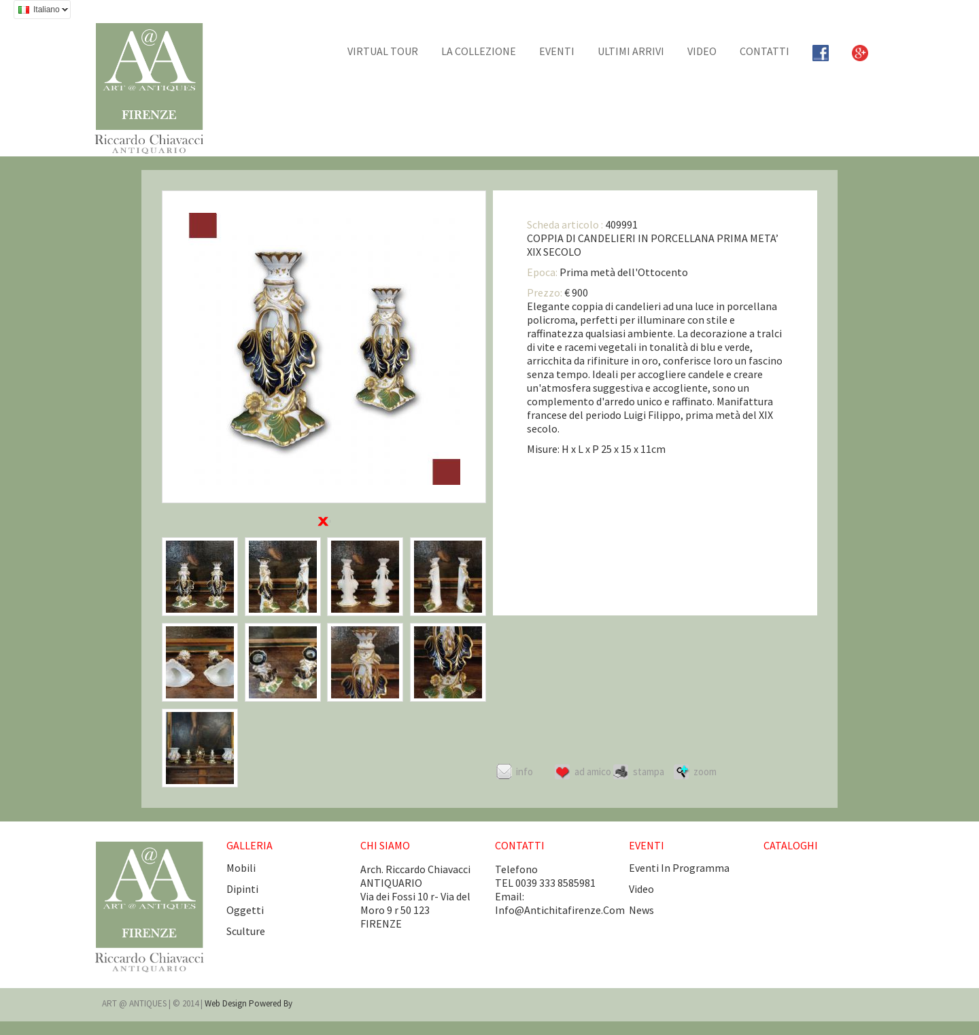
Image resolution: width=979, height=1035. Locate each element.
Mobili (241, 868)
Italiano (41, 11)
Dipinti (242, 889)
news (641, 910)
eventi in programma (679, 868)
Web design (227, 1003)
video (641, 889)
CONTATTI (764, 51)
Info (524, 771)
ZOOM (705, 771)
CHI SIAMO (385, 845)
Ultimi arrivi (631, 51)
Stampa (648, 771)
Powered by (270, 1003)
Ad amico (592, 771)
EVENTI (556, 51)
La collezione (478, 51)
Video (702, 51)
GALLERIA (249, 845)
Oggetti (245, 910)
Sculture (245, 931)
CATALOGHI (790, 845)
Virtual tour (382, 51)
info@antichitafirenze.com (560, 910)
